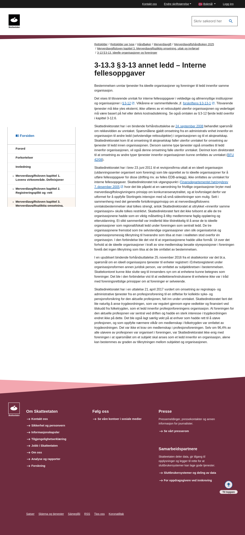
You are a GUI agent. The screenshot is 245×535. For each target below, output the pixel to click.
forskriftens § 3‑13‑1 (197, 103)
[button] (207, 4)
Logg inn (228, 4)
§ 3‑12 (126, 103)
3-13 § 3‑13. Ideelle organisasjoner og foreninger (127, 52)
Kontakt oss (149, 4)
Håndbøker (144, 44)
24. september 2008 (189, 126)
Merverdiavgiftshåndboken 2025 (46, 16)
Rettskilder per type (122, 44)
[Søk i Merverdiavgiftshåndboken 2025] (215, 21)
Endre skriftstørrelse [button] (176, 4)
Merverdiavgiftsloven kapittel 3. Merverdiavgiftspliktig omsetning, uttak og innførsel (148, 48)
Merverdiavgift (162, 44)
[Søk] (230, 21)
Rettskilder (101, 44)
